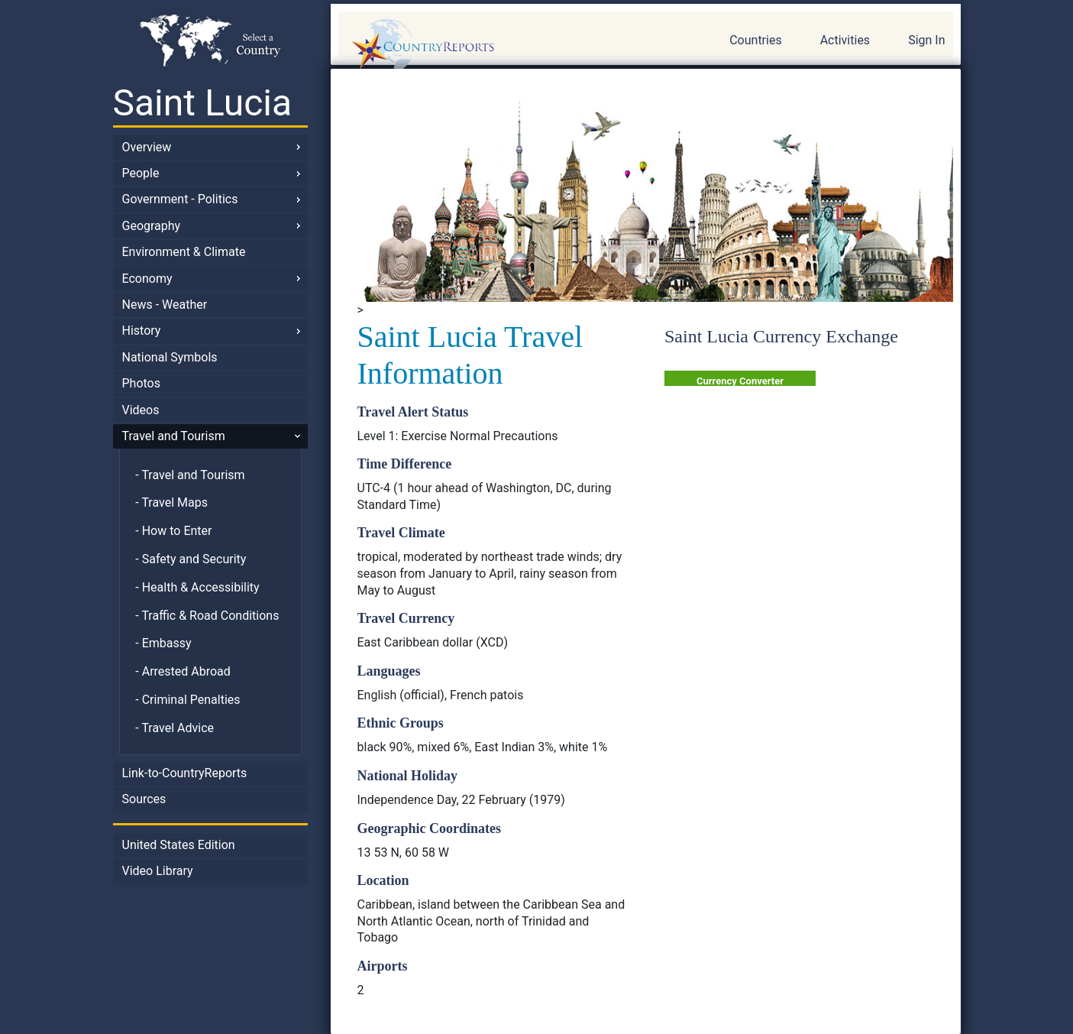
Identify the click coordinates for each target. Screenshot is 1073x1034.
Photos (141, 383)
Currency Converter (740, 381)
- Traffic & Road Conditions (207, 615)
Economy (147, 278)
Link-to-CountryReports (184, 773)
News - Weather (165, 304)
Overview (147, 147)
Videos (141, 410)
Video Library (157, 871)
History (141, 330)
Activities (845, 40)
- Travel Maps (171, 502)
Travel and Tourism (173, 436)
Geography (151, 226)
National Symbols (170, 357)
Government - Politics (180, 199)
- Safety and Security (190, 559)
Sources (144, 799)
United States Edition (178, 845)
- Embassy (163, 643)
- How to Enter (173, 530)
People (141, 173)
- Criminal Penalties (187, 699)
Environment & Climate (184, 252)
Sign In (926, 40)
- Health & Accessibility (197, 587)
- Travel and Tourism (189, 475)
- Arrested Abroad (183, 671)
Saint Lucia (202, 103)
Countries (755, 40)
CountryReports (505, 46)
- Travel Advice (174, 728)
